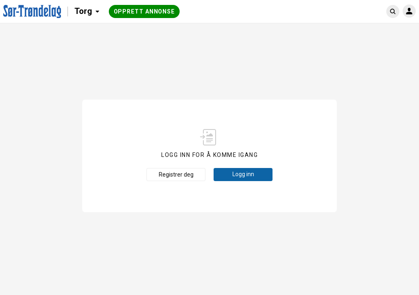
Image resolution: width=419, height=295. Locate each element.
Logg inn (243, 174)
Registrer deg (176, 174)
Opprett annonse (144, 11)
